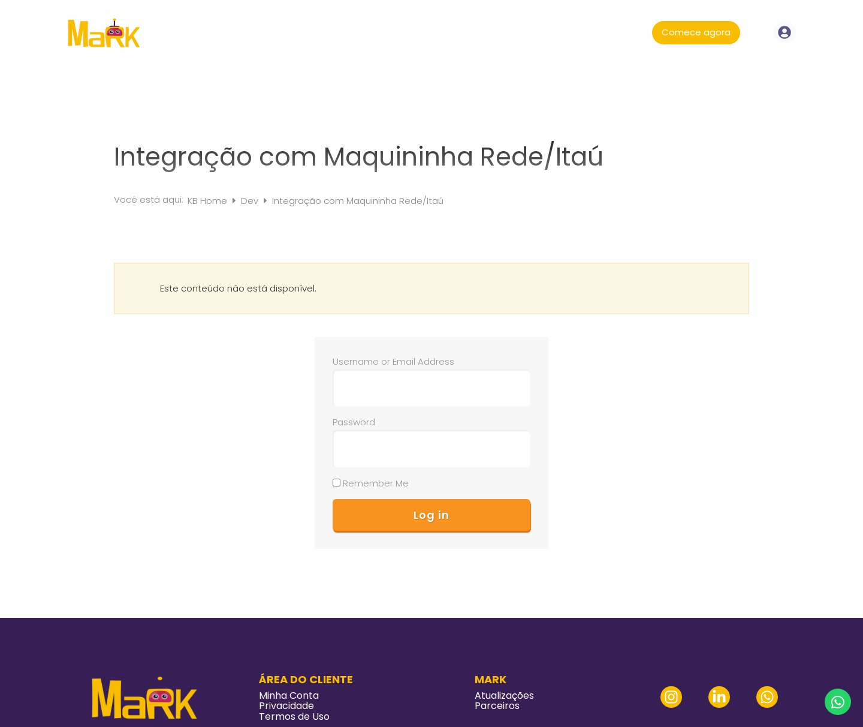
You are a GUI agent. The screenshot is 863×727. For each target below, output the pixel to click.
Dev (251, 200)
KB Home (209, 200)
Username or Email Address (393, 361)
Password (354, 422)
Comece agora (696, 32)
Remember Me (371, 483)
